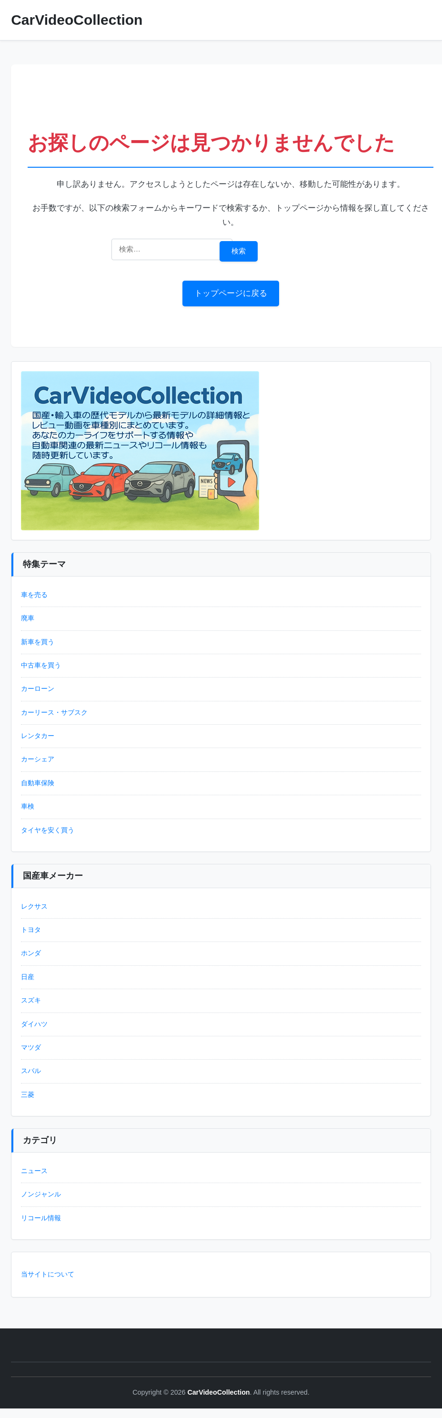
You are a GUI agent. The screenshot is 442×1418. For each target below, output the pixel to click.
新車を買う (37, 642)
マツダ (31, 1047)
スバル (31, 1070)
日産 (27, 977)
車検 (27, 806)
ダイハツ (34, 1024)
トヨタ (31, 929)
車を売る (34, 594)
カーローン (37, 688)
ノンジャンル (41, 1194)
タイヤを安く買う (47, 830)
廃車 (27, 618)
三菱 (27, 1094)
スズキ (31, 1000)
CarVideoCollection (76, 20)
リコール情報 (41, 1218)
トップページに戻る (230, 293)
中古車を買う (41, 665)
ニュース (34, 1171)
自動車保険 (37, 783)
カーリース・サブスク (54, 712)
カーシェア (37, 759)
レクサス (34, 906)
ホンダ (31, 953)
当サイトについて (47, 1274)
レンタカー (37, 735)
